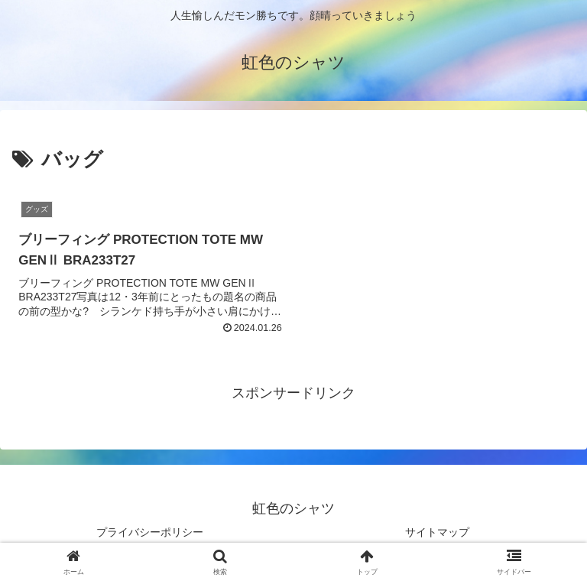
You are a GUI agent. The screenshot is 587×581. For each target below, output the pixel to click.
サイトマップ (437, 532)
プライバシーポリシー (149, 532)
